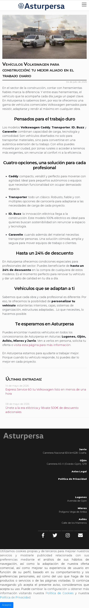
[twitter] (55, 535)
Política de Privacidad (15, 597)
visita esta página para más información (42, 345)
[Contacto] (80, 535)
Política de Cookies (60, 593)
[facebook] (43, 535)
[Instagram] (68, 535)
